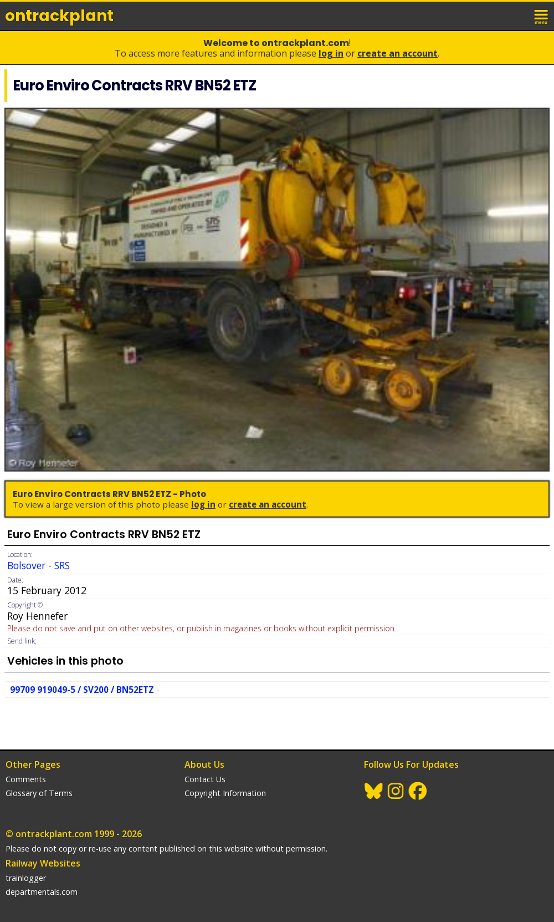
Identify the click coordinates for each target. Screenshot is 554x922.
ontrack (59, 16)
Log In (331, 53)
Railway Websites (43, 863)
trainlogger (26, 878)
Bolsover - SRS (38, 565)
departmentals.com (42, 891)
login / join (517, 15)
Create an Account (397, 53)
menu (542, 15)
